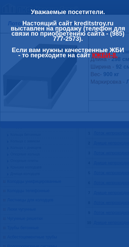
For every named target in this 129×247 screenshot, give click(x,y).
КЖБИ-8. (105, 55)
